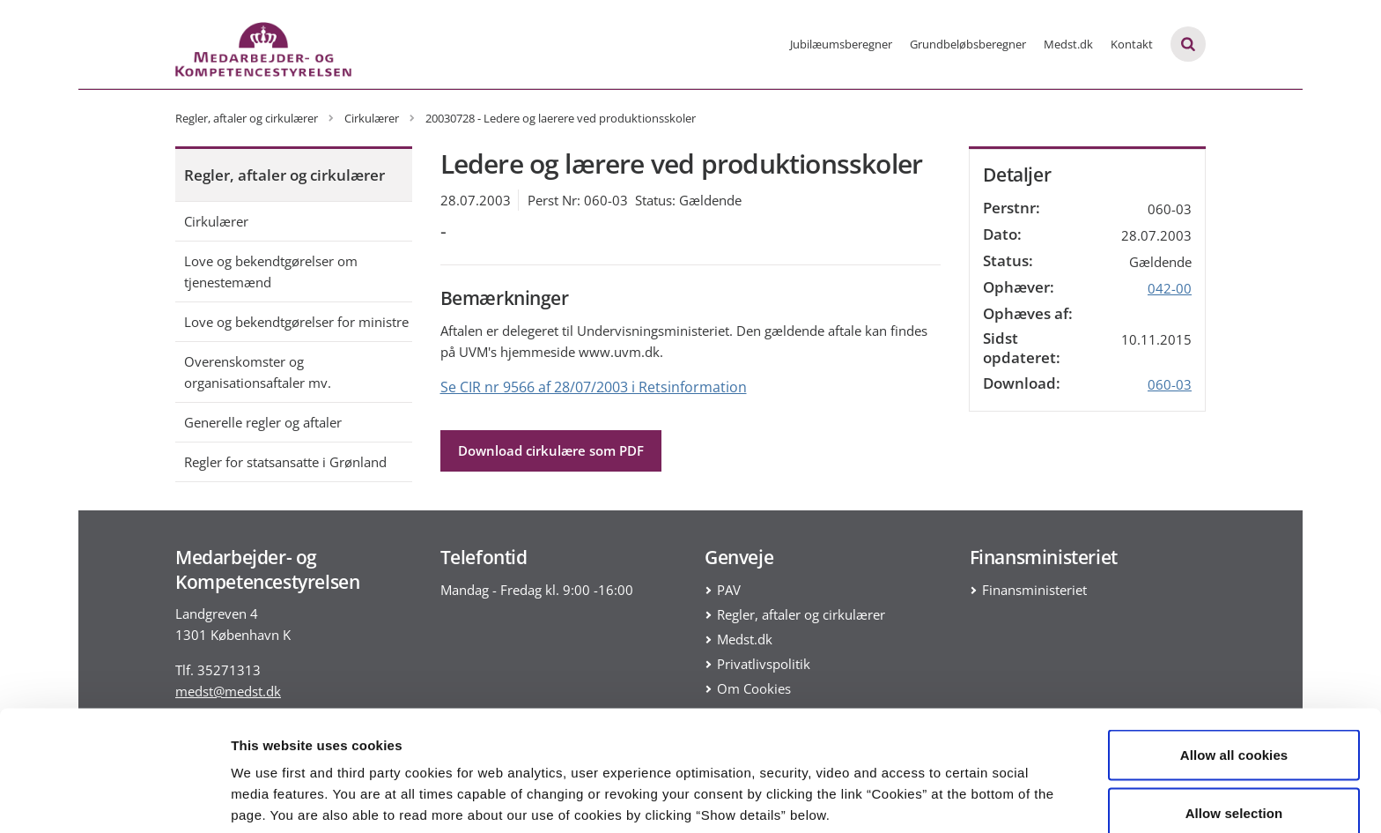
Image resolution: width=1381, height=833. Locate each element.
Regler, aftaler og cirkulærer (284, 175)
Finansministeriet (1034, 590)
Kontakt (1132, 44)
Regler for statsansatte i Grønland (285, 462)
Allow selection (1234, 728)
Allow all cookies (1234, 670)
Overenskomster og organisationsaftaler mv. (257, 372)
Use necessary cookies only (1234, 785)
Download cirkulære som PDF (551, 450)
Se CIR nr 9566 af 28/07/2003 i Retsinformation (593, 387)
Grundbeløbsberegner (968, 44)
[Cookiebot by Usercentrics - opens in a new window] (114, 798)
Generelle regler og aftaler (263, 422)
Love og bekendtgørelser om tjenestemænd (271, 271)
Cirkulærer (216, 221)
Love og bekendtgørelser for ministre (296, 322)
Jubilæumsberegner (841, 44)
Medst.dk (1068, 44)
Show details (924, 787)
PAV (729, 590)
